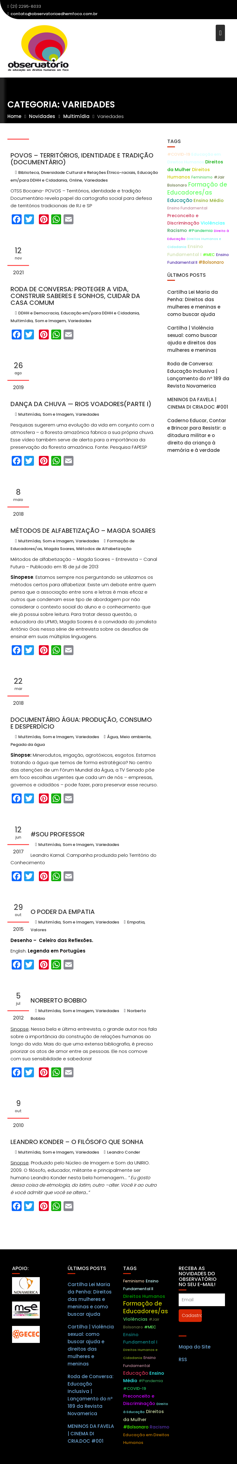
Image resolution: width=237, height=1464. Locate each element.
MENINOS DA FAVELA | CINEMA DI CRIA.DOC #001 (91, 1440)
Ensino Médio (208, 200)
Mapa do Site (194, 1354)
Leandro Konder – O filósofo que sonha (76, 1142)
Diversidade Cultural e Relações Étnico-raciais (88, 172)
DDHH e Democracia (38, 313)
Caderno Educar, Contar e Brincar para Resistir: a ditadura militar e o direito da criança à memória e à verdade (196, 435)
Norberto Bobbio (59, 1000)
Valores (38, 930)
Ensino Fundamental (187, 208)
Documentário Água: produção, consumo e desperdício (81, 723)
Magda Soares (59, 549)
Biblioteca (28, 172)
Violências (213, 223)
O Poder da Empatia (63, 911)
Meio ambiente (135, 737)
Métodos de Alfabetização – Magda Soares (83, 530)
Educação (179, 200)
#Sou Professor (58, 834)
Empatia (135, 922)
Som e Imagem (50, 321)
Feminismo (202, 177)
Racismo (177, 230)
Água (112, 737)
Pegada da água (27, 744)
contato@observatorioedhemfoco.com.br (52, 14)
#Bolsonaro (211, 262)
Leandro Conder (123, 1152)
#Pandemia (200, 230)
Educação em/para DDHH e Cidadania (100, 313)
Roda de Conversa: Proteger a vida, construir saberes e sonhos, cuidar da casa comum (75, 296)
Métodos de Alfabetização (103, 549)
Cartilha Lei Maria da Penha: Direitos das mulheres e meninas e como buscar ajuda (90, 1306)
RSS (183, 1366)
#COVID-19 (178, 154)
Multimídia (21, 321)
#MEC (209, 254)
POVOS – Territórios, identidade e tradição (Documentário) (81, 158)
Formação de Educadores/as (197, 188)
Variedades (96, 180)
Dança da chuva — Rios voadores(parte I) (81, 404)
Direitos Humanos (144, 1303)
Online (75, 180)
